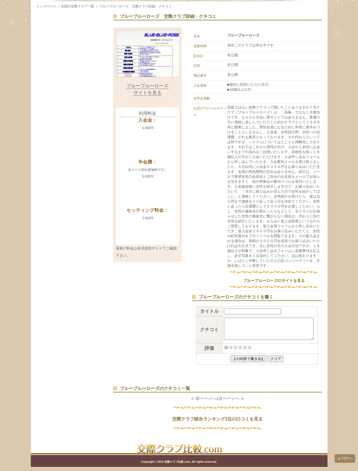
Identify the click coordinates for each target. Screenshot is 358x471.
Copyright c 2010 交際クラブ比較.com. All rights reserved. (179, 465)
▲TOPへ (345, 458)
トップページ (46, 6)
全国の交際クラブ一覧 (77, 6)
